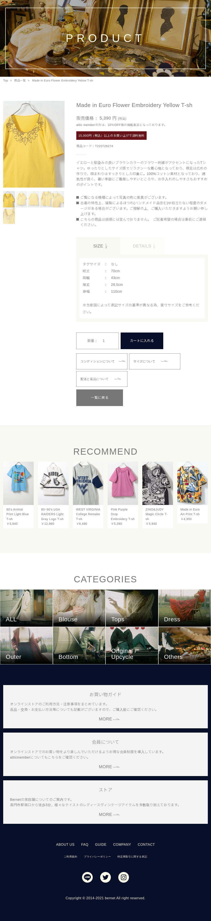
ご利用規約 (70, 856)
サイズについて (144, 361)
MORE (105, 718)
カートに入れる (142, 340)
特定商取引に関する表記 (132, 856)
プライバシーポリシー (97, 856)
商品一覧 (20, 80)
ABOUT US (65, 844)
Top (5, 80)
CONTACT (146, 844)
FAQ (84, 844)
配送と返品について (95, 378)
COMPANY (122, 844)
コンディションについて (98, 361)
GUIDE (101, 844)
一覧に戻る (97, 397)
